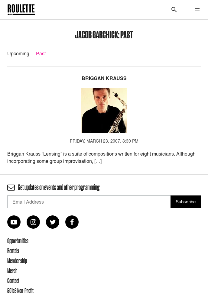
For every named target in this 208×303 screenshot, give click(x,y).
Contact (13, 281)
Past (41, 53)
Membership (17, 261)
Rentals (13, 251)
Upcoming (18, 53)
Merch (12, 271)
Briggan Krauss (104, 78)
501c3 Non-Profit (20, 291)
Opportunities (17, 241)
